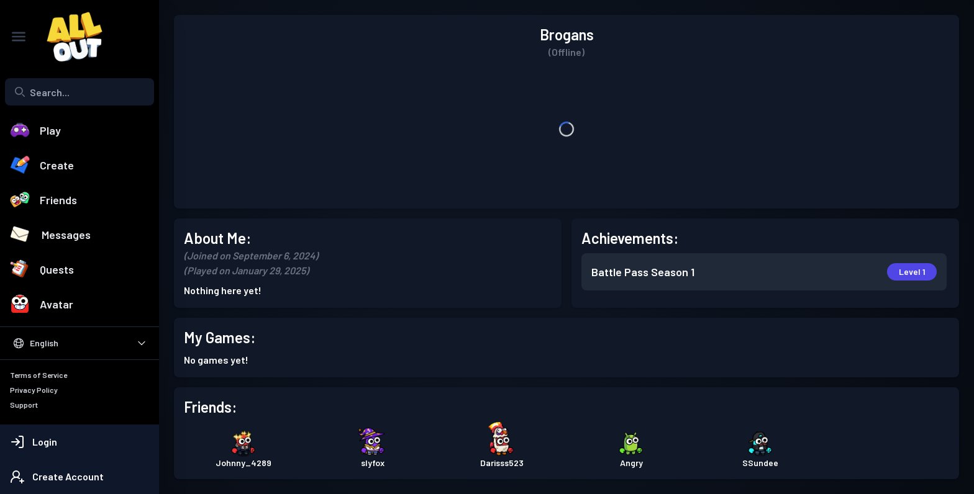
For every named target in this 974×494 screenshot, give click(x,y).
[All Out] (68, 36)
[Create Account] (79, 476)
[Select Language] (79, 343)
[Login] (79, 441)
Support (24, 404)
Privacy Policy (34, 389)
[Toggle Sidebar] (18, 36)
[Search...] (79, 92)
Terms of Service (38, 374)
